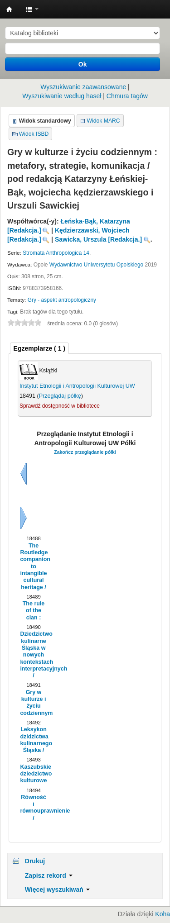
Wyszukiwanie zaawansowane (83, 86)
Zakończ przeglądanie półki (85, 452)
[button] (32, 9)
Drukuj (35, 861)
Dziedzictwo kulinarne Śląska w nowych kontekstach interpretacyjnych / (33, 655)
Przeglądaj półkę (60, 396)
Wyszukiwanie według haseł (61, 96)
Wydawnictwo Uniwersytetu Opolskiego (96, 265)
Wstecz (23, 473)
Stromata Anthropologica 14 (56, 253)
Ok (82, 64)
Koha (162, 914)
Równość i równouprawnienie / (33, 807)
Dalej (23, 518)
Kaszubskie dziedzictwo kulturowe (33, 774)
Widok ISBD (34, 134)
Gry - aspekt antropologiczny (62, 300)
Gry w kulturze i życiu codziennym (33, 702)
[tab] (39, 348)
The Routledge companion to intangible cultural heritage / (33, 566)
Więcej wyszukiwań (57, 889)
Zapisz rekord (49, 875)
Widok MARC (103, 121)
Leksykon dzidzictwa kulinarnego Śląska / (33, 739)
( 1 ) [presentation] (39, 348)
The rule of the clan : (34, 610)
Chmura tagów (127, 96)
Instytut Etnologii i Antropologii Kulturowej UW (9, 9)
